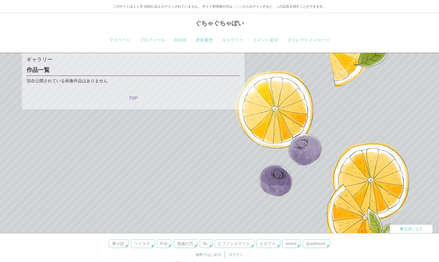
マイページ (119, 39)
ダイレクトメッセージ (308, 39)
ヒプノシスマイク (234, 243)
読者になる (411, 229)
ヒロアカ (268, 243)
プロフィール (152, 39)
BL (205, 243)
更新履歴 (204, 39)
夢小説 (118, 243)
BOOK (180, 39)
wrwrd (291, 243)
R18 (163, 243)
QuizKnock (315, 243)
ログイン (236, 255)
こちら (237, 6)
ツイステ (142, 243)
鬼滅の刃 (185, 243)
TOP (133, 98)
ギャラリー (232, 39)
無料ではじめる (208, 255)
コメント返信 (265, 39)
